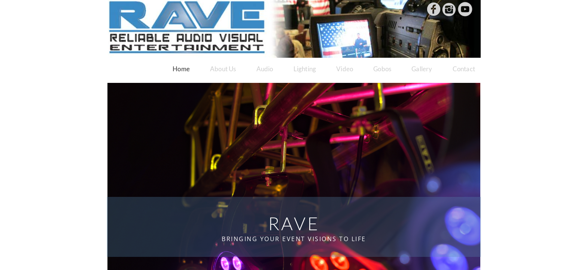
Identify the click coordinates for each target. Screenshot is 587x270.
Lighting (305, 69)
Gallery (421, 69)
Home (181, 69)
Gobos (382, 69)
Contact (464, 69)
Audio (264, 69)
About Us (223, 69)
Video (344, 69)
